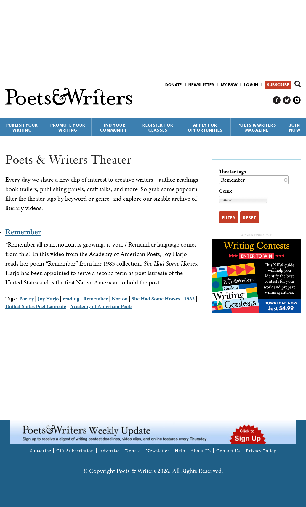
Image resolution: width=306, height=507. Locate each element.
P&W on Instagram (297, 100)
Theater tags (232, 171)
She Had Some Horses (156, 298)
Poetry (26, 298)
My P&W (229, 84)
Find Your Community (113, 127)
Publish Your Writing (22, 127)
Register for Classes (157, 127)
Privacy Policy (261, 450)
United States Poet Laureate (35, 306)
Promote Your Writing (67, 127)
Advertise (109, 450)
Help (180, 450)
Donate (173, 84)
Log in (251, 84)
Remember (23, 231)
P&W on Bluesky (287, 100)
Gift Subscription (75, 450)
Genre (226, 190)
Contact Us (228, 450)
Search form (297, 84)
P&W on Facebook (277, 100)
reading (71, 298)
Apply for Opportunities (205, 127)
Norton (120, 298)
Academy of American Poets (101, 306)
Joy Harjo (48, 298)
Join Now (294, 127)
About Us (200, 450)
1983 (189, 298)
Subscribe (278, 84)
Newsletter (201, 84)
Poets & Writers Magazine (257, 127)
